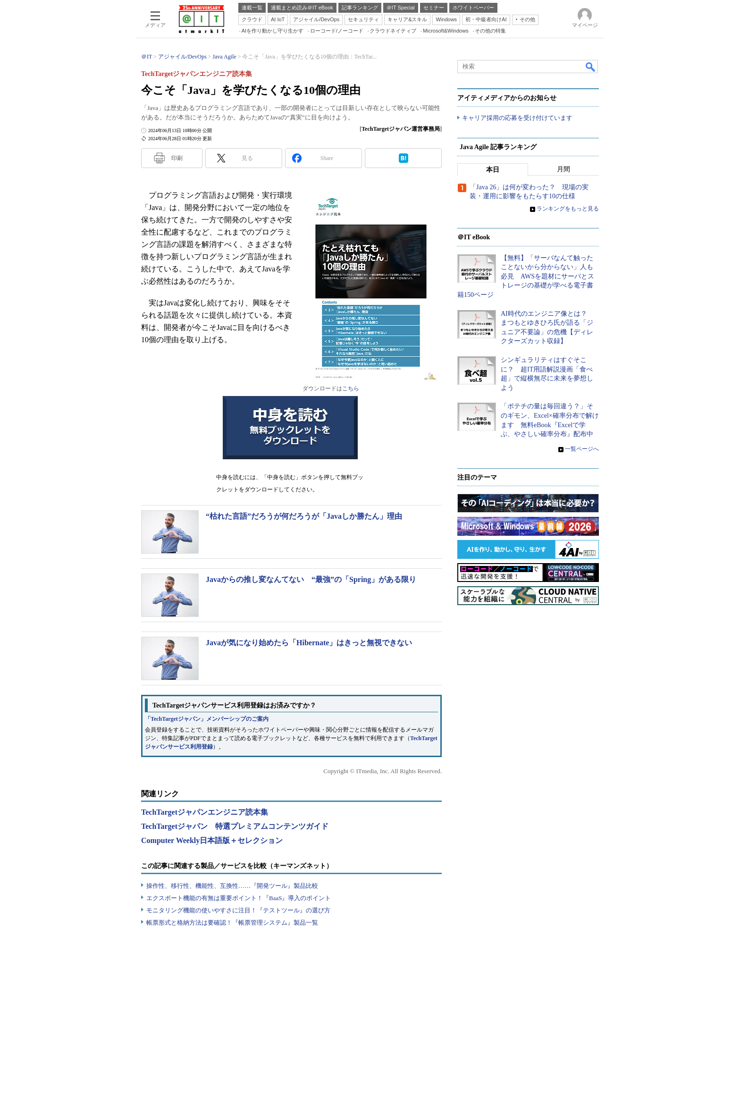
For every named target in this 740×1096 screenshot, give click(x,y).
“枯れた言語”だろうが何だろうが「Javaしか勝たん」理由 (304, 516)
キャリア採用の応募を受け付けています (517, 118)
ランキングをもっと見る (568, 209)
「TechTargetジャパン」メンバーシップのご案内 (207, 719)
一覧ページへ (582, 449)
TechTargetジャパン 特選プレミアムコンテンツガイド (234, 826)
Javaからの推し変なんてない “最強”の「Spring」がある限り (311, 579)
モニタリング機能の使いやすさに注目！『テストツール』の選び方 (238, 910)
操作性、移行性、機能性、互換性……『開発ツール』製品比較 (232, 885)
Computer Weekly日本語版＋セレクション (212, 840)
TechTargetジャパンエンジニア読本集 (204, 812)
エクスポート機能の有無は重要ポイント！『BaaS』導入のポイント (238, 898)
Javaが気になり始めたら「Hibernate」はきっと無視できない (309, 643)
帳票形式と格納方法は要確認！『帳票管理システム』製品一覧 (232, 922)
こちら (350, 388)
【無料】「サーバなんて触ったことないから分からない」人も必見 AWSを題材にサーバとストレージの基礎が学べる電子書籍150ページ (525, 277)
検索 (591, 66)
